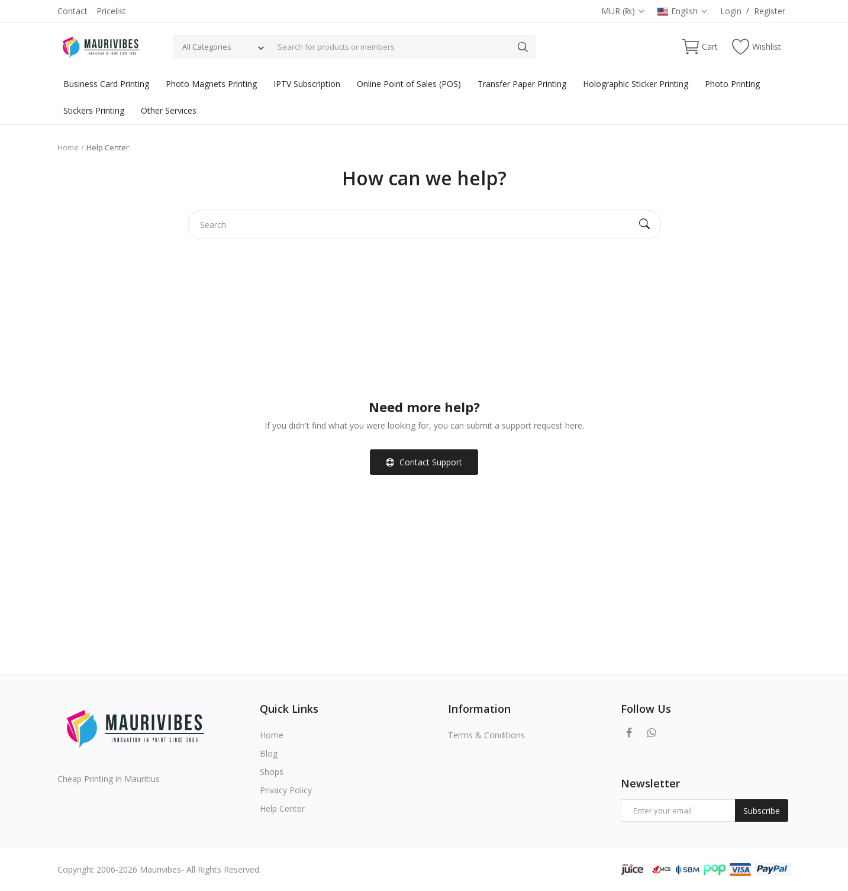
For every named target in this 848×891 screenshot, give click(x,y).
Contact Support (424, 462)
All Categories (206, 46)
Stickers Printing (93, 110)
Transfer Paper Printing (522, 83)
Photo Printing (732, 83)
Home (68, 147)
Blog (269, 753)
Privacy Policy (286, 790)
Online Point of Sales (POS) (409, 83)
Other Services (168, 110)
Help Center (282, 808)
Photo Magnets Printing (211, 83)
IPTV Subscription (306, 83)
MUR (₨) (623, 11)
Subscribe (761, 810)
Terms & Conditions (486, 735)
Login (730, 11)
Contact (72, 11)
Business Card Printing (106, 83)
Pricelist (111, 11)
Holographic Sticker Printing (635, 83)
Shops (271, 771)
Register (769, 11)
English (682, 11)
